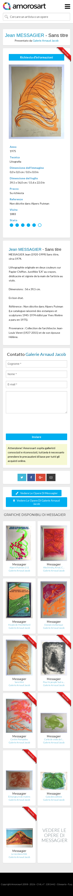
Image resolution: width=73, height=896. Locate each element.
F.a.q (70, 884)
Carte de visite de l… (53, 739)
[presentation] (35, 424)
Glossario (61, 884)
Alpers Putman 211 (19, 567)
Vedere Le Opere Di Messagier (37, 493)
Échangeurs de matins (19, 796)
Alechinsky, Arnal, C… (53, 567)
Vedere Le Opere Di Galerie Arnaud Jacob (36, 502)
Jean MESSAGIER (24, 35)
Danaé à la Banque (53, 624)
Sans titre (19, 682)
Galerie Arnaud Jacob (46, 40)
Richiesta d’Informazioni (36, 57)
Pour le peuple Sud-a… (54, 682)
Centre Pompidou (19, 739)
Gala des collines (54, 796)
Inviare (36, 437)
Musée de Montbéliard (19, 624)
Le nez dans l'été (19, 853)
